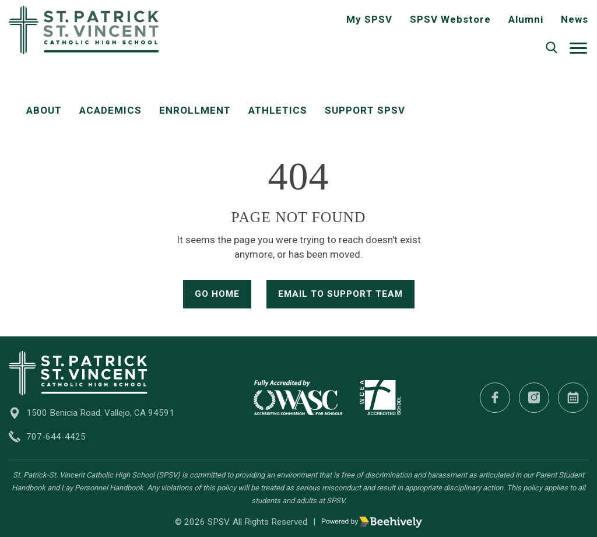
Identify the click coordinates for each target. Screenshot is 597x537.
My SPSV (369, 19)
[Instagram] (534, 397)
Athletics (277, 110)
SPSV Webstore (450, 19)
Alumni (525, 19)
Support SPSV (365, 110)
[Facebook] (495, 397)
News (574, 19)
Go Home (217, 294)
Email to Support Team (340, 294)
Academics (110, 110)
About (44, 110)
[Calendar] (573, 397)
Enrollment (195, 110)
